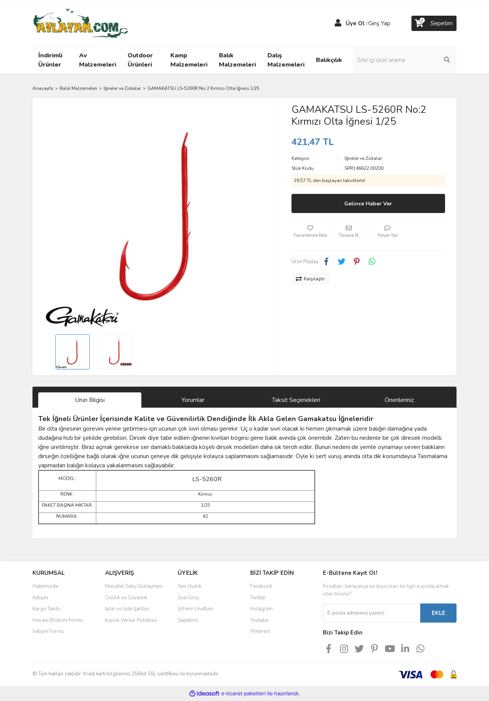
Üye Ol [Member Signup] (355, 23)
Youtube (259, 620)
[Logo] (80, 23)
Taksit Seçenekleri (296, 400)
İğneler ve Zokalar (363, 158)
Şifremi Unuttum (195, 608)
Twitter (258, 597)
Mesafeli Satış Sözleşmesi (134, 586)
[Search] (405, 60)
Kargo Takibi (46, 608)
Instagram (261, 608)
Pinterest (260, 631)
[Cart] (434, 23)
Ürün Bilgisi (90, 400)
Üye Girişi (188, 597)
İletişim (40, 597)
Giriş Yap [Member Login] (379, 23)
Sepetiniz (188, 620)
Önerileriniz (399, 400)
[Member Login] (338, 23)
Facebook (261, 586)
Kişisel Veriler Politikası (131, 620)
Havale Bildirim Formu (57, 620)
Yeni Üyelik (189, 586)
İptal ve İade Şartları (127, 608)
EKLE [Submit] (438, 613)
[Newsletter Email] (371, 613)
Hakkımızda (45, 586)
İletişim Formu (48, 631)
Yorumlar (192, 400)
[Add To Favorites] (310, 234)
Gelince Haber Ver (368, 203)
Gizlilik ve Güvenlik (126, 597)
